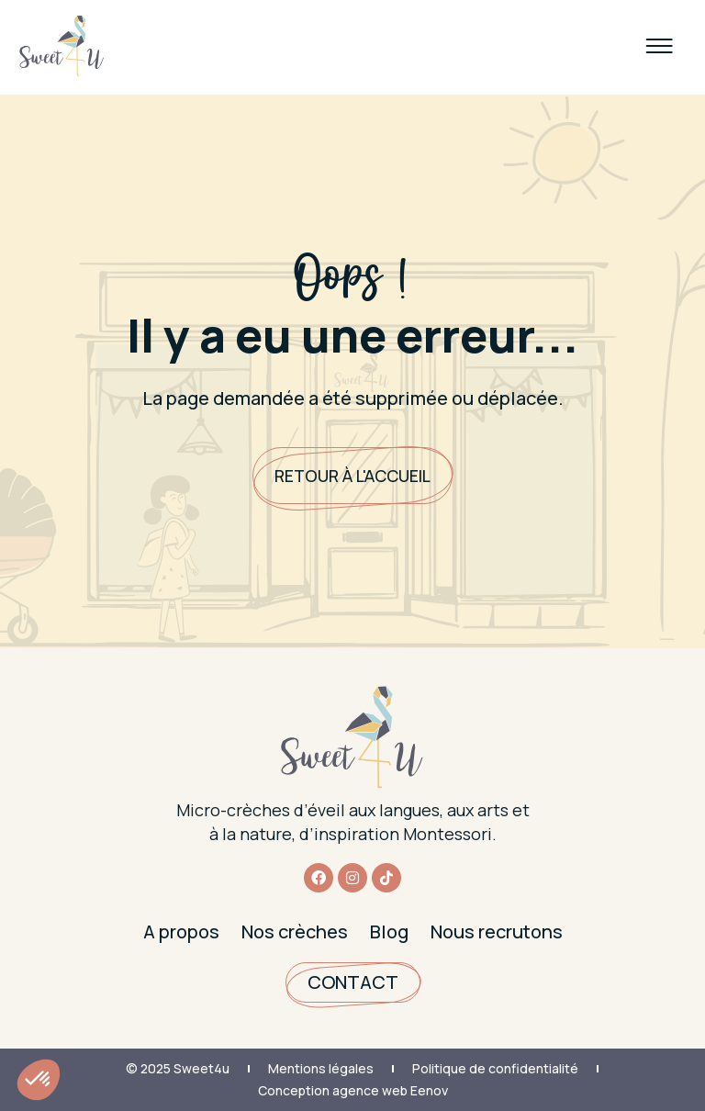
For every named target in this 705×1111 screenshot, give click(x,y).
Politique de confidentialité (495, 1068)
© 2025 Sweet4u (177, 1068)
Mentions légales (321, 1068)
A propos (181, 931)
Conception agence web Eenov (353, 1090)
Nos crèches (294, 931)
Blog (389, 931)
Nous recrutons (497, 931)
